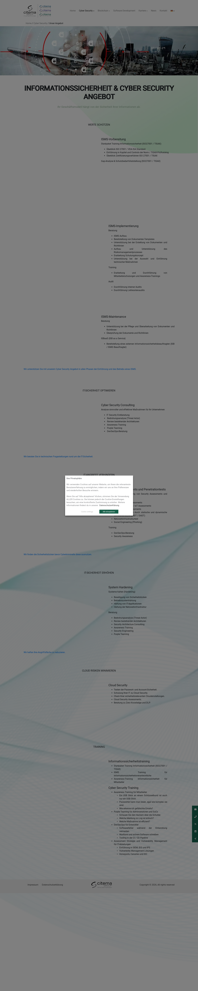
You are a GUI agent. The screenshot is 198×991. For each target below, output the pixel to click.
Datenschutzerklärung (109, 505)
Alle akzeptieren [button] (109, 512)
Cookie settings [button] (87, 512)
